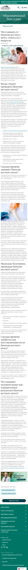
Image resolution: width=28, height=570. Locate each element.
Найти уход (5, 542)
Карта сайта (5, 561)
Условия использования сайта (9, 558)
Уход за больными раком (8, 490)
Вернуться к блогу (7, 26)
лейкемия (21, 102)
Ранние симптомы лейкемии (8, 67)
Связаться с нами (6, 539)
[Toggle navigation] (18, 7)
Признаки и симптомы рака (8, 493)
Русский (21, 569)
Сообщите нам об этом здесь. (9, 3)
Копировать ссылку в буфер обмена (12, 45)
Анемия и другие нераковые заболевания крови (15, 130)
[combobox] (22, 568)
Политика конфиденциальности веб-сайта (12, 554)
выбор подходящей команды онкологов (14, 468)
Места (3, 545)
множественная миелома (12, 102)
